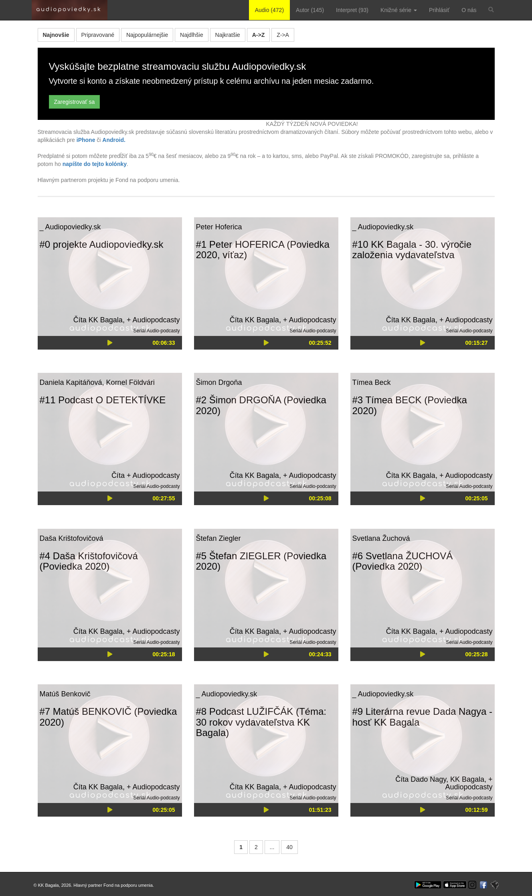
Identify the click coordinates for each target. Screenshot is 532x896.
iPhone (86, 140)
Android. (113, 140)
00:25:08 (320, 498)
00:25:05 (476, 498)
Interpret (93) (352, 10)
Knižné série (398, 10)
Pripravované (98, 35)
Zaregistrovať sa (74, 102)
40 (289, 847)
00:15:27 (476, 343)
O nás (468, 10)
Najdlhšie (191, 35)
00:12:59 (476, 810)
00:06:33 (163, 343)
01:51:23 (320, 810)
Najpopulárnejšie (147, 35)
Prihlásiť (439, 10)
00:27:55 (163, 498)
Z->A (283, 35)
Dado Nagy (428, 779)
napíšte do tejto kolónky (95, 164)
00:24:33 (320, 654)
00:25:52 (320, 343)
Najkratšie (227, 35)
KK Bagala (106, 320)
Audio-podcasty (163, 331)
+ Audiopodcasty (153, 320)
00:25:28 (476, 654)
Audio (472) (269, 10)
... (272, 847)
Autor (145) (310, 10)
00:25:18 (163, 654)
